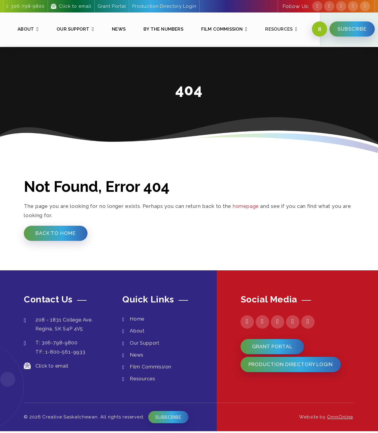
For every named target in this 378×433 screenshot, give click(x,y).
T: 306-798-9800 (51, 344)
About (25, 29)
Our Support (71, 29)
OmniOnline (339, 419)
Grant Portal (111, 6)
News (117, 29)
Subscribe (170, 419)
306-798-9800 (25, 6)
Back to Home (56, 233)
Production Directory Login (164, 6)
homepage (246, 206)
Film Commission (220, 29)
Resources (277, 29)
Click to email (71, 6)
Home (138, 319)
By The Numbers (162, 29)
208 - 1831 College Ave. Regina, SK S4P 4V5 (60, 324)
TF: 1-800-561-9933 (61, 353)
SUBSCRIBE (351, 29)
